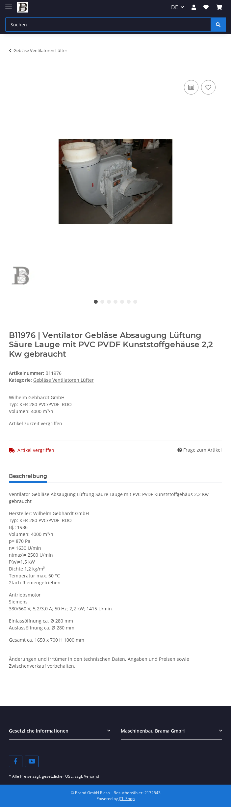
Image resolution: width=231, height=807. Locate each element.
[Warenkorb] (219, 7)
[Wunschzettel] (206, 7)
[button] (194, 7)
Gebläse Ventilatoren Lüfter (63, 380)
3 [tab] (109, 302)
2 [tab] (102, 302)
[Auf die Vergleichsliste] (191, 87)
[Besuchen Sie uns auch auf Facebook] (15, 761)
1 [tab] (96, 302)
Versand (91, 776)
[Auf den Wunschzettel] (208, 87)
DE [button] (174, 7)
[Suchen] (108, 24)
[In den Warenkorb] (14, 71)
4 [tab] (115, 302)
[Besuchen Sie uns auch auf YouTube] (31, 761)
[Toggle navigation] (8, 4)
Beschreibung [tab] (28, 476)
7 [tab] (135, 302)
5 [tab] (122, 302)
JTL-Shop (127, 798)
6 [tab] (129, 302)
